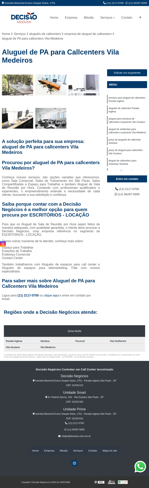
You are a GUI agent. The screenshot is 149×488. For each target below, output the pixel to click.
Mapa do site (109, 450)
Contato (126, 17)
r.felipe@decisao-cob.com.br (74, 436)
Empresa (71, 17)
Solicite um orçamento (127, 73)
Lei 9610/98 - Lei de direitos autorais (78, 357)
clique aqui (51, 295)
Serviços (106, 17)
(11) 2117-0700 (113, 3)
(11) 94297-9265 (136, 3)
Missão (89, 17)
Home (54, 17)
